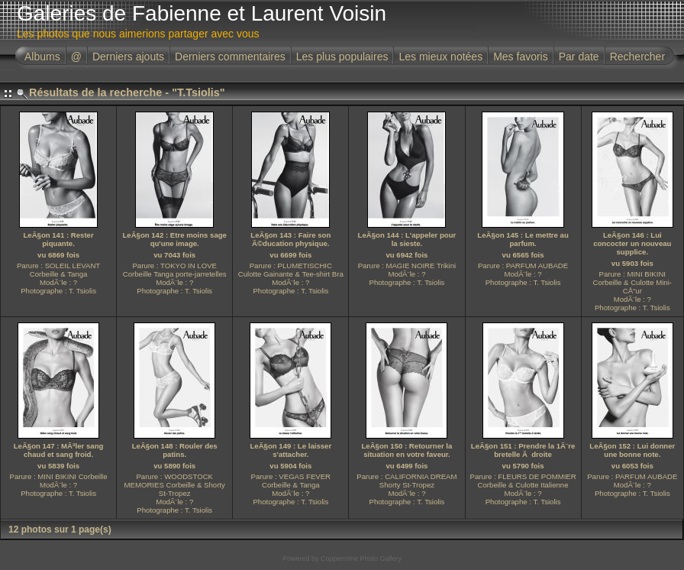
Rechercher (637, 56)
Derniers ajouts (128, 56)
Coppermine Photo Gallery (361, 558)
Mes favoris (520, 56)
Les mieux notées (440, 56)
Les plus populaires (342, 56)
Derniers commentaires (230, 56)
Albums (42, 56)
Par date (579, 56)
